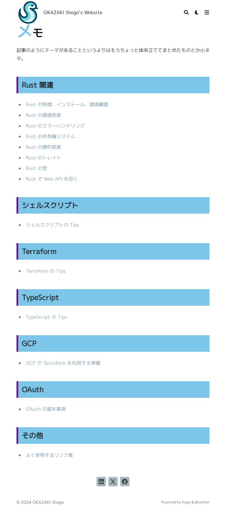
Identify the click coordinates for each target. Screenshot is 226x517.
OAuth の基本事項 (46, 409)
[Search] (186, 12)
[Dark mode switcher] (197, 12)
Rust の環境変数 (43, 115)
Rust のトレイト (43, 157)
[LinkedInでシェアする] (101, 481)
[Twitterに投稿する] (113, 481)
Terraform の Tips (46, 271)
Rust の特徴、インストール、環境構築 (67, 104)
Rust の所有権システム (50, 136)
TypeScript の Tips (46, 317)
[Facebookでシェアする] (124, 481)
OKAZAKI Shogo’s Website (73, 12)
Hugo (186, 502)
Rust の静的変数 (43, 147)
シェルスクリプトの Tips (52, 225)
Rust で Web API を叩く (52, 179)
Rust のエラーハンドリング (55, 125)
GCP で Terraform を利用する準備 (63, 363)
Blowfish (202, 502)
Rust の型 (36, 168)
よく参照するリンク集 (49, 455)
